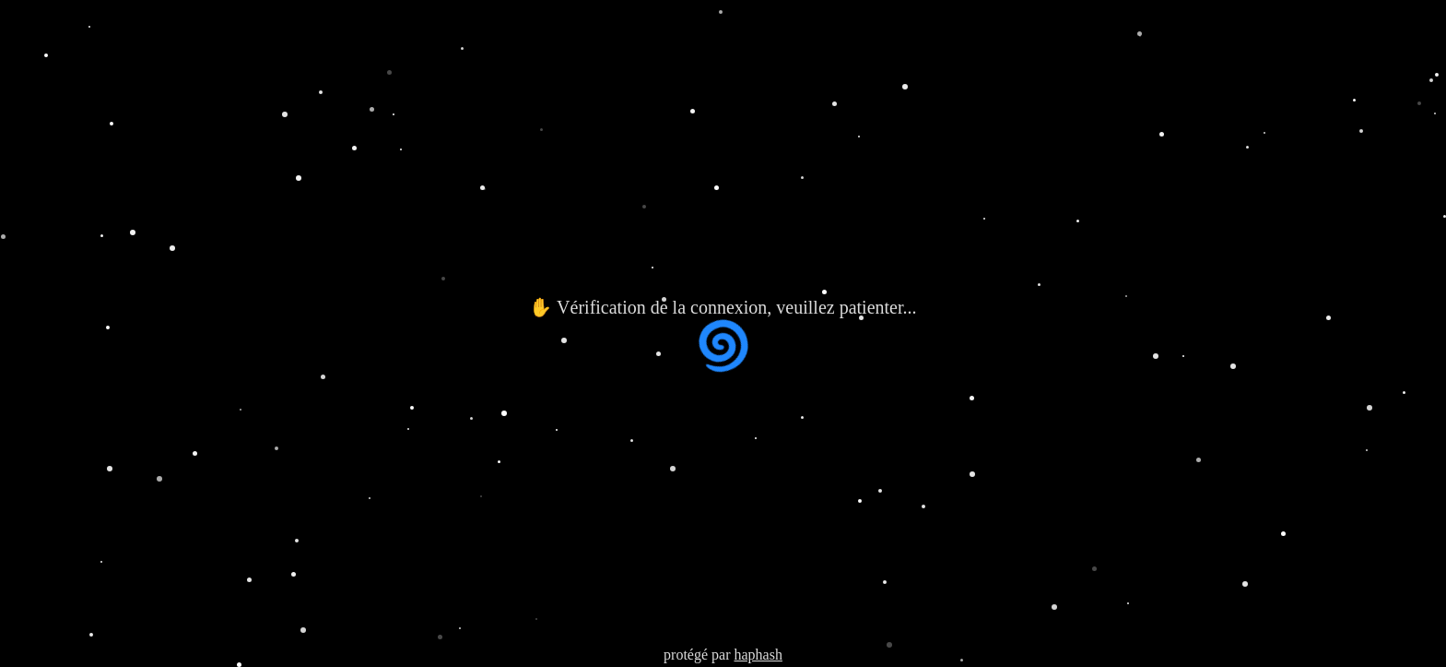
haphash (758, 654)
